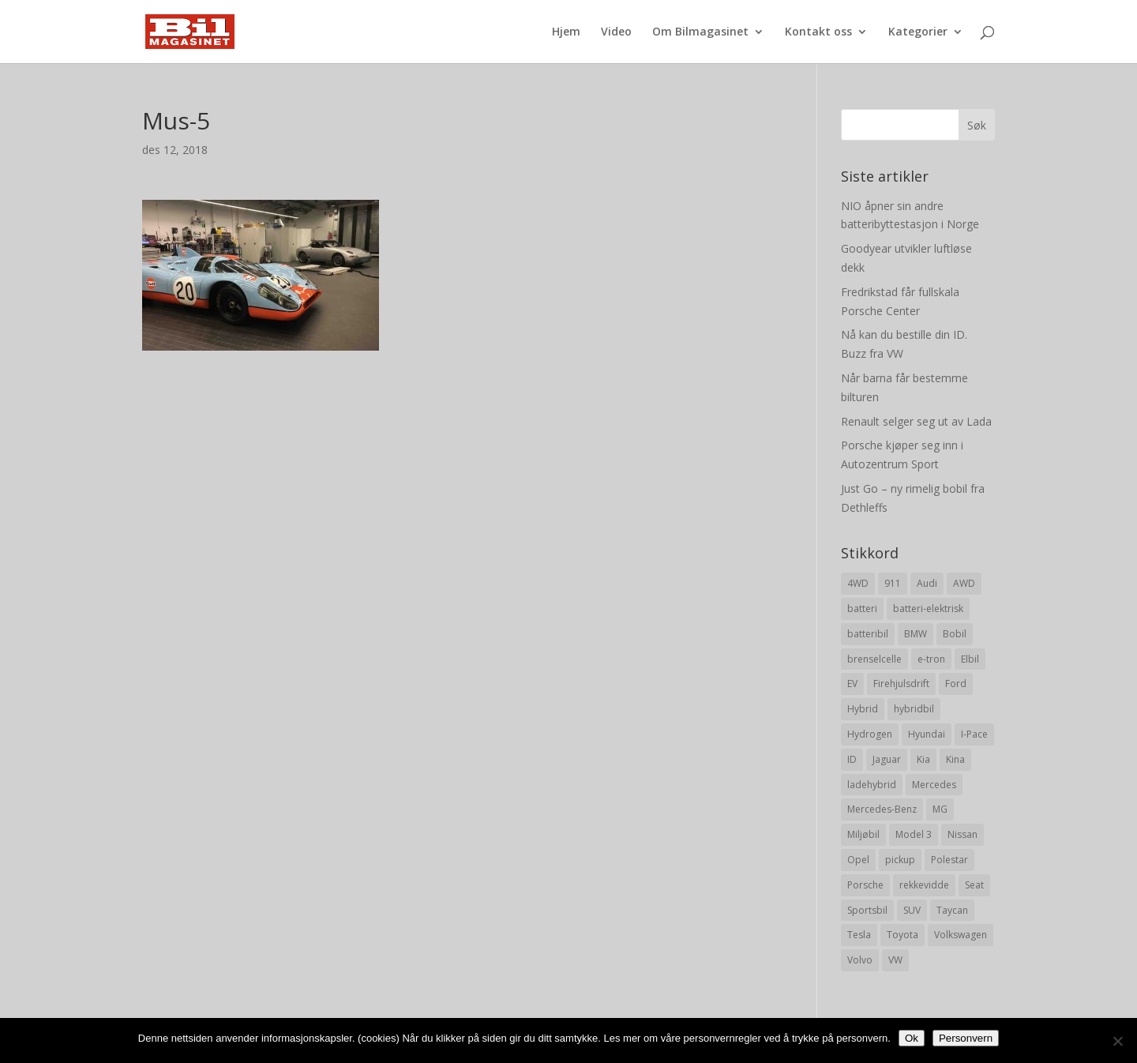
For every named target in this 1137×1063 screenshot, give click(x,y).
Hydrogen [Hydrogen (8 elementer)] (869, 734)
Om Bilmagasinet (700, 32)
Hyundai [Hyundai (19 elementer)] (926, 734)
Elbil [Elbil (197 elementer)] (970, 659)
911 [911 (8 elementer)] (892, 583)
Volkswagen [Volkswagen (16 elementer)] (960, 934)
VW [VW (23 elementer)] (895, 960)
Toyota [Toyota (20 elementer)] (902, 934)
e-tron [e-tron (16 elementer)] (931, 659)
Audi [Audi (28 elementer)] (927, 583)
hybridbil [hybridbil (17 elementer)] (914, 709)
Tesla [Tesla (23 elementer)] (859, 934)
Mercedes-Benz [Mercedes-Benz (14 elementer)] (882, 809)
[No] (1117, 1041)
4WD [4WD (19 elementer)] (858, 583)
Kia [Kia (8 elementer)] (923, 759)
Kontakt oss (818, 32)
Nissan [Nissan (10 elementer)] (963, 834)
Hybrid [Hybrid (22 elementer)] (862, 709)
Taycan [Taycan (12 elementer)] (952, 910)
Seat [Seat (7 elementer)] (974, 885)
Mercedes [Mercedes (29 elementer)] (934, 784)
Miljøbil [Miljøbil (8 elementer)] (863, 834)
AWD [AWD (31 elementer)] (964, 583)
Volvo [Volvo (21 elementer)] (859, 960)
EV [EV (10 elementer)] (852, 683)
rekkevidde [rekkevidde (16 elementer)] (924, 885)
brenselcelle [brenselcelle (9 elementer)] (874, 659)
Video (616, 32)
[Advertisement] (456, 461)
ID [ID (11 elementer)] (852, 759)
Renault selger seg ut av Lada (916, 421)
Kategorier (918, 32)
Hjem (566, 32)
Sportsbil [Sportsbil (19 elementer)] (867, 910)
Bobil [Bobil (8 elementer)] (954, 633)
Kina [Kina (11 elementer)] (955, 759)
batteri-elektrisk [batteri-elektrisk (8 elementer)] (928, 608)
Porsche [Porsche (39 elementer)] (865, 885)
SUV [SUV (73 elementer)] (912, 910)
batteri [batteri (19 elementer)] (862, 608)
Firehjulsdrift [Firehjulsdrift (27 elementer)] (901, 683)
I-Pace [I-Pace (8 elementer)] (974, 734)
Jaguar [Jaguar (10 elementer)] (886, 759)
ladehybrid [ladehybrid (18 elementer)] (871, 784)
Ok (911, 1038)
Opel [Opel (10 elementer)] (858, 859)
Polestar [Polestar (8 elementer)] (949, 859)
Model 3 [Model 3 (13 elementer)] (913, 834)
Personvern (966, 1038)
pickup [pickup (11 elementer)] (900, 859)
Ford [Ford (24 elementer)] (955, 683)
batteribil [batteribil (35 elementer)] (867, 633)
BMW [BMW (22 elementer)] (915, 633)
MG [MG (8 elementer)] (940, 809)
